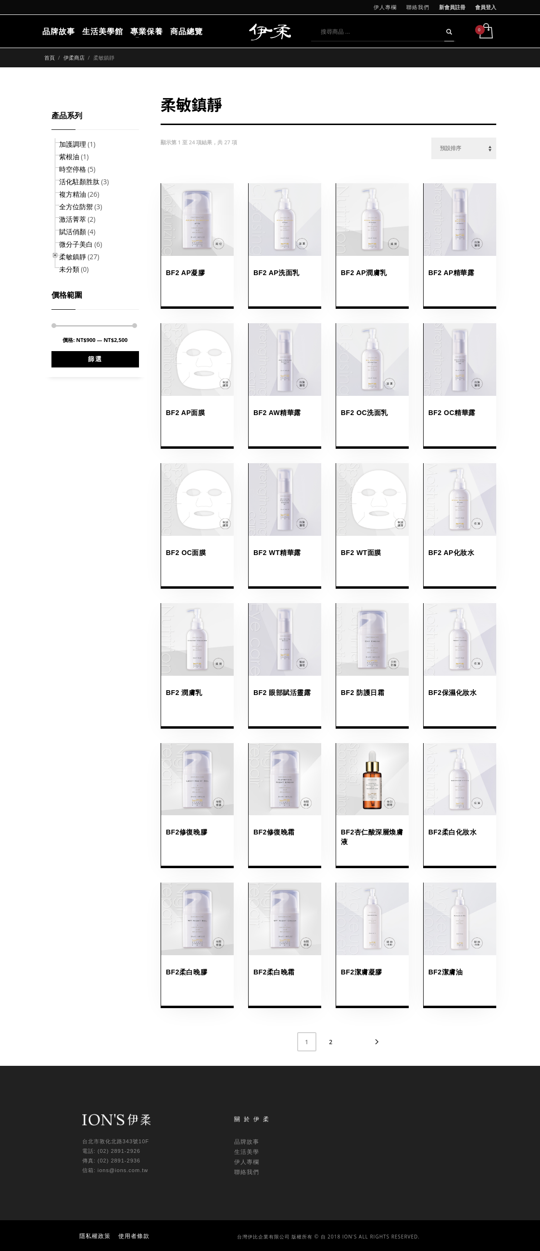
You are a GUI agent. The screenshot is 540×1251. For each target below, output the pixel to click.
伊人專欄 (385, 7)
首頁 (49, 57)
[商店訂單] (463, 148)
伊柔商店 (74, 57)
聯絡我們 (417, 7)
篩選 (95, 359)
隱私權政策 (95, 1236)
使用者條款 (134, 1236)
